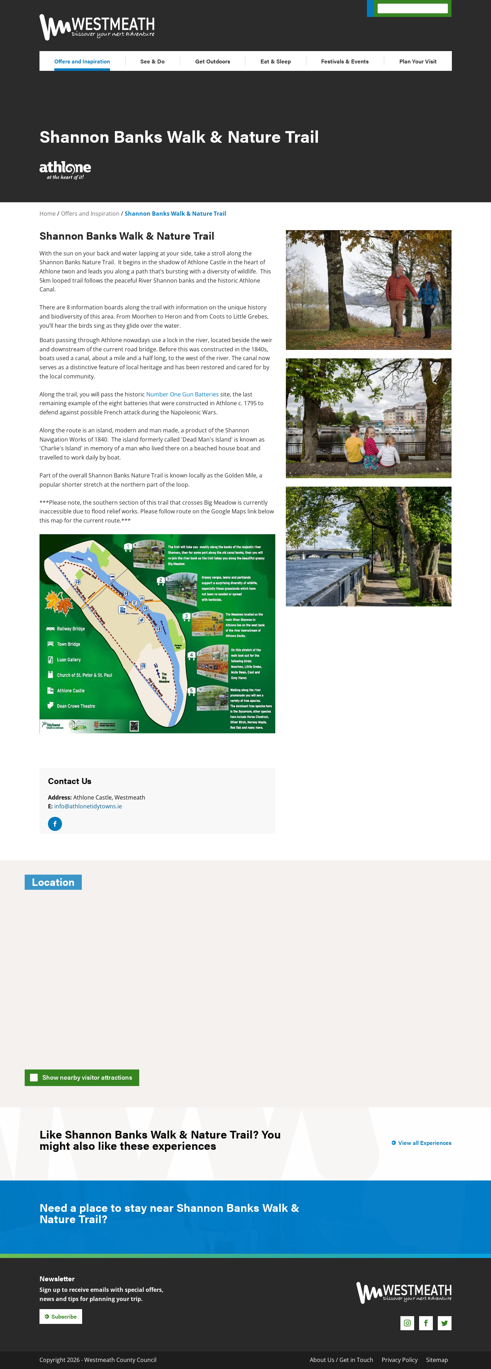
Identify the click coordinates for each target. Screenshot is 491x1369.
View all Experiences (425, 1143)
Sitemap (437, 1360)
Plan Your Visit (418, 61)
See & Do (152, 61)
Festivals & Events (345, 61)
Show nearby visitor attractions (83, 1076)
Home (47, 213)
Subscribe (64, 1316)
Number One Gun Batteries (182, 394)
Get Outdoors (212, 61)
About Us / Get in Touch (341, 1360)
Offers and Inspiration (82, 61)
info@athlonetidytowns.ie (88, 806)
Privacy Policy (400, 1360)
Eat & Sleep (275, 61)
